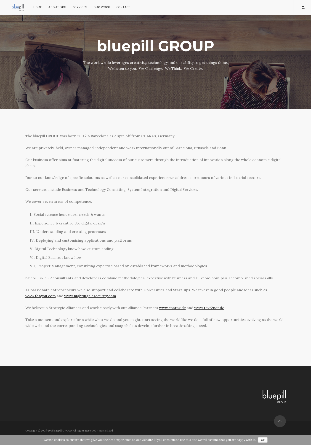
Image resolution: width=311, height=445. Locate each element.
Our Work (102, 7)
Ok (262, 440)
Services (80, 7)
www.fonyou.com (40, 296)
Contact (123, 7)
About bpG (57, 7)
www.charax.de (172, 307)
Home (37, 7)
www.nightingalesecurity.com (90, 296)
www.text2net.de (209, 307)
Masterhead (106, 430)
